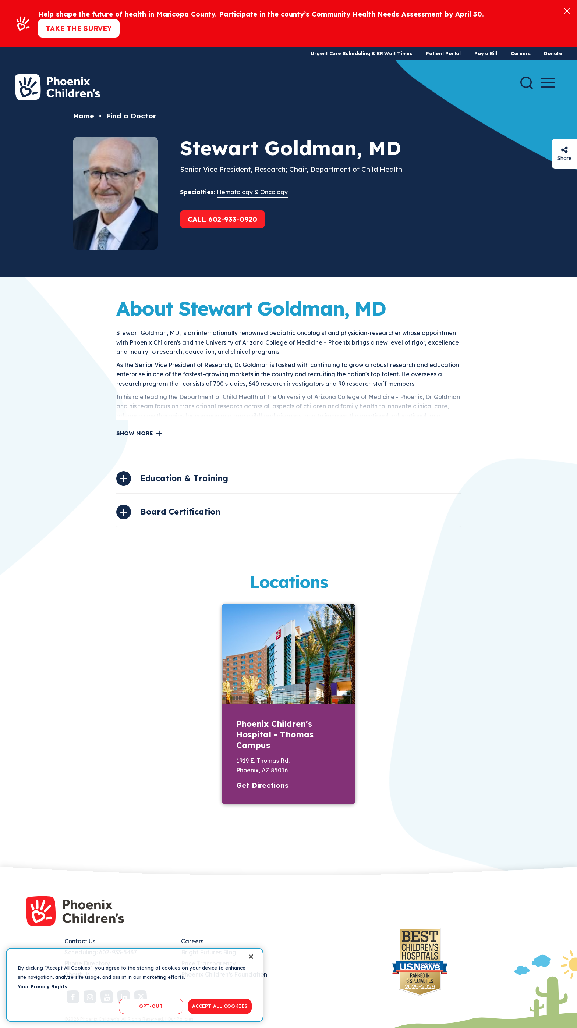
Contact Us (79, 941)
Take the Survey (79, 28)
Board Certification (180, 511)
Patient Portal (443, 53)
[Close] (567, 10)
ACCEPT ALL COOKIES (220, 1006)
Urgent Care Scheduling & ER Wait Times (361, 53)
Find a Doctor (131, 115)
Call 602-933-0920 (222, 219)
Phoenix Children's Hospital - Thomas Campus (275, 734)
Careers (520, 53)
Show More (134, 433)
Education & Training (184, 478)
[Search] (526, 82)
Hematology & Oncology (252, 192)
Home (83, 115)
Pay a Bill (485, 53)
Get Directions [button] (262, 785)
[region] (134, 985)
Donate (553, 53)
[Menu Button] (548, 83)
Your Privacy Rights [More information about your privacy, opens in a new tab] (42, 986)
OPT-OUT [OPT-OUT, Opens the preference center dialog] (151, 1006)
